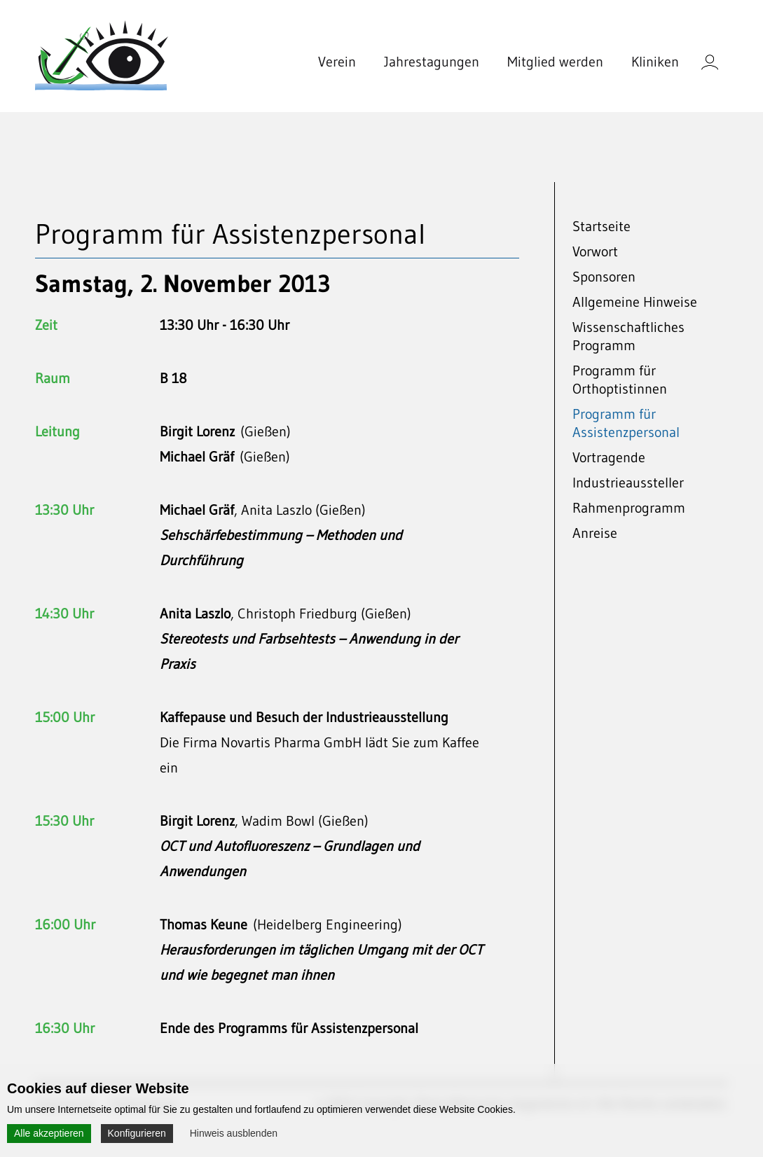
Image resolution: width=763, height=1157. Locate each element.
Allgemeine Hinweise (634, 301)
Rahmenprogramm (628, 507)
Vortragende (608, 457)
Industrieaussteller (628, 482)
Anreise (594, 533)
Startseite (601, 226)
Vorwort (595, 251)
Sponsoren (603, 276)
